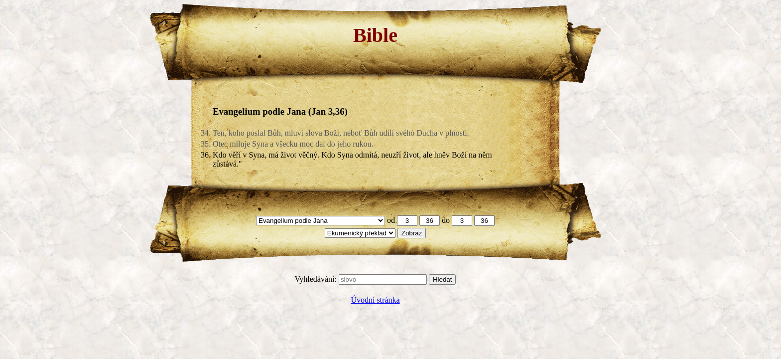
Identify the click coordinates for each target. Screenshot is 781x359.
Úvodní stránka (375, 300)
